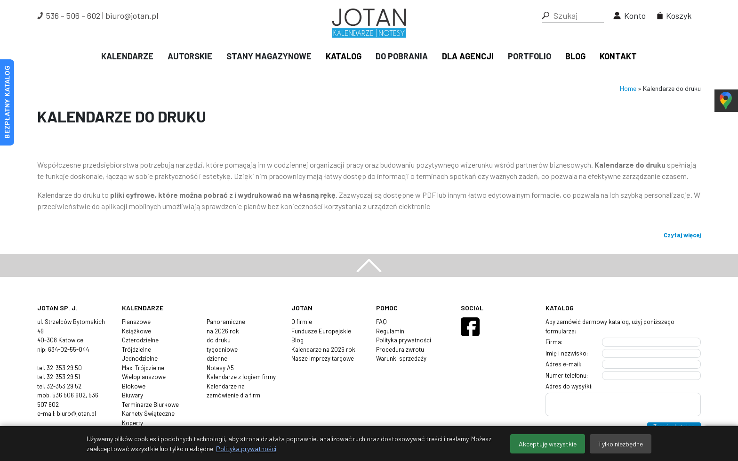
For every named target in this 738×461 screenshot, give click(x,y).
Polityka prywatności (403, 340)
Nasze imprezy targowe (322, 358)
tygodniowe (222, 349)
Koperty (132, 423)
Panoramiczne (226, 321)
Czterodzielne (140, 340)
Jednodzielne (140, 358)
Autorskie (190, 56)
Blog (575, 56)
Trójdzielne (136, 349)
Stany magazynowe (269, 56)
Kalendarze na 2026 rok (323, 349)
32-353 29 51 (63, 376)
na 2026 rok (223, 331)
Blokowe (133, 386)
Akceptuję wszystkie (548, 444)
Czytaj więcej (682, 235)
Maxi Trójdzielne (143, 368)
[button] (545, 15)
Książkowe (136, 331)
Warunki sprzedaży (401, 358)
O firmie (301, 321)
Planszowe (136, 321)
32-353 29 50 (64, 368)
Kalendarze (127, 56)
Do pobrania (402, 56)
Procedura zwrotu (400, 349)
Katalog (343, 56)
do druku (219, 340)
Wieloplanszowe (144, 376)
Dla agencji (468, 56)
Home (628, 88)
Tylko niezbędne (620, 444)
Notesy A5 (220, 368)
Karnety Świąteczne (148, 413)
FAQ (381, 321)
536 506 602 (69, 395)
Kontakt (618, 56)
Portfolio (529, 56)
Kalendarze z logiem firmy (241, 376)
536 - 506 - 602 (73, 15)
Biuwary (132, 395)
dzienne (217, 358)
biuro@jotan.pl (131, 15)
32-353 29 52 (64, 386)
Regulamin (390, 331)
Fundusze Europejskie (321, 331)
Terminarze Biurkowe (150, 404)
